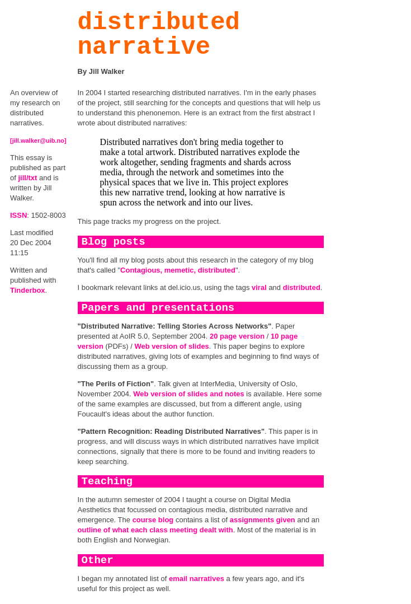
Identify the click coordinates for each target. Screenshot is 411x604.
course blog (153, 520)
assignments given (262, 520)
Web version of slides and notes (188, 394)
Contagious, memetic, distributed (177, 270)
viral (259, 287)
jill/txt (27, 178)
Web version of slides (171, 346)
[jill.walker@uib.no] (38, 140)
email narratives (196, 578)
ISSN (18, 215)
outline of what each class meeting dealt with (155, 530)
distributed (301, 287)
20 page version (237, 336)
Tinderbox (27, 290)
